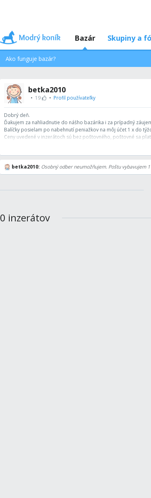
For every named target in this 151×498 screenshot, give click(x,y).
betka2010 (47, 89)
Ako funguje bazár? (31, 59)
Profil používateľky (74, 97)
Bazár (84, 38)
